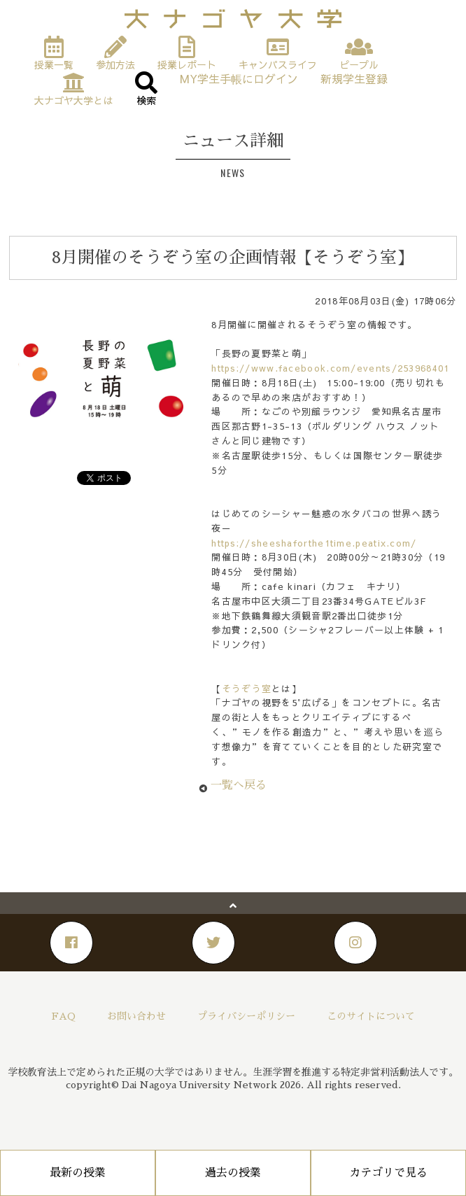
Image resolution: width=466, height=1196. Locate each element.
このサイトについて (371, 1016)
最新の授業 (78, 1173)
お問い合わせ (136, 1016)
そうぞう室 (247, 688)
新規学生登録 (354, 78)
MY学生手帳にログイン (239, 78)
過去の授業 (233, 1173)
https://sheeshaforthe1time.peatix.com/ (313, 543)
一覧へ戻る (239, 785)
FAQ (64, 1016)
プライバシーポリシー (246, 1016)
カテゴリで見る (388, 1173)
